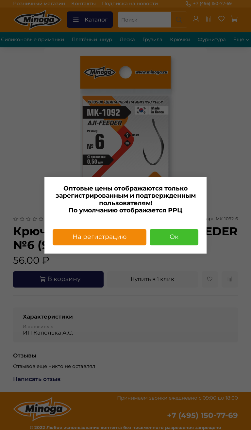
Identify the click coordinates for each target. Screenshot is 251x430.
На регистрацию (99, 236)
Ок (174, 236)
